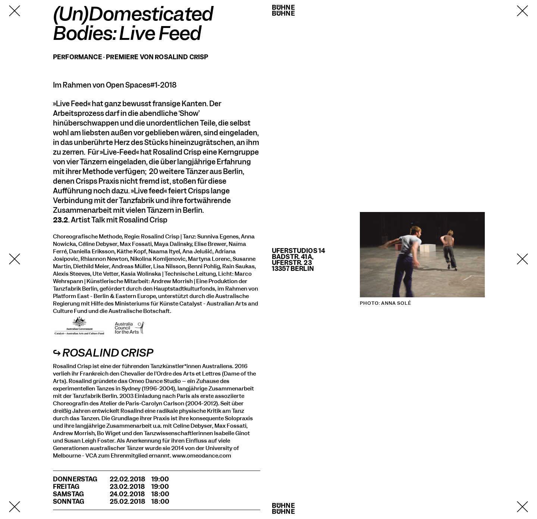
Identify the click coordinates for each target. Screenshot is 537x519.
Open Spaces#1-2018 (141, 85)
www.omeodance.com (201, 455)
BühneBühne (283, 10)
